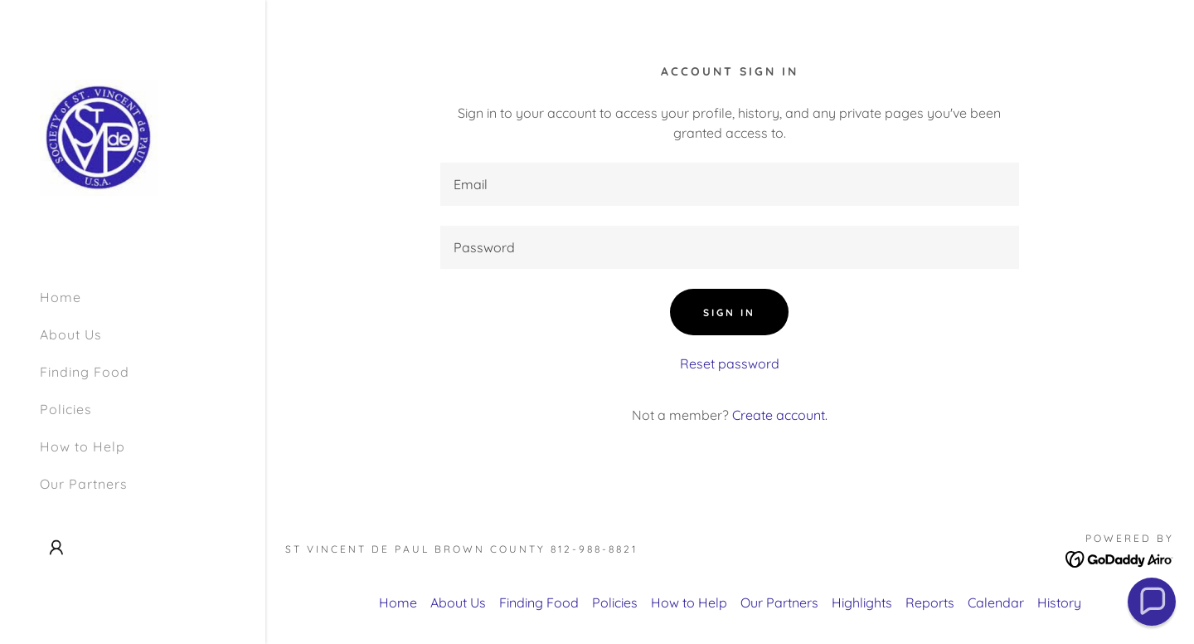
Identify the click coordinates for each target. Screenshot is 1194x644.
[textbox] (730, 184)
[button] (56, 547)
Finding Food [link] (84, 371)
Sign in (729, 312)
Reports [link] (929, 602)
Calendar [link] (996, 602)
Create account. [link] (780, 415)
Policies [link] (66, 409)
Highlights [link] (862, 602)
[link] (99, 136)
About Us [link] (71, 334)
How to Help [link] (82, 446)
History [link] (1059, 602)
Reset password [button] (729, 363)
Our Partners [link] (84, 484)
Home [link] (60, 297)
